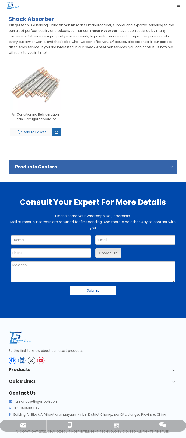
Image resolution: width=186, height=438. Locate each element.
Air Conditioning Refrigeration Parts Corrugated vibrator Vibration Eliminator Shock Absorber (35, 116)
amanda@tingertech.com (37, 401)
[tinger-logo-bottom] (24, 337)
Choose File (108, 253)
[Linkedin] (22, 360)
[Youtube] (41, 360)
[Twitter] (31, 360)
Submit (93, 290)
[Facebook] (12, 360)
